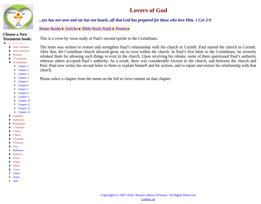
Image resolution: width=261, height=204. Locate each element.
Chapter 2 (23, 70)
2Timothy (18, 142)
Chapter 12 (24, 108)
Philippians (19, 123)
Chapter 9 (23, 96)
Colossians (19, 127)
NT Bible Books (17, 43)
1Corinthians (20, 58)
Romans (17, 54)
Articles (71, 29)
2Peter (16, 165)
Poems (121, 29)
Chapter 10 (24, 100)
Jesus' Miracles (21, 50)
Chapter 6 (23, 85)
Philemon (18, 150)
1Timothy (18, 138)
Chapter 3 (23, 73)
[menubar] (84, 29)
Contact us (148, 199)
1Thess (17, 131)
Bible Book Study (97, 29)
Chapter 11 (24, 104)
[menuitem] (44, 29)
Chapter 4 (23, 77)
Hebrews (18, 154)
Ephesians (18, 119)
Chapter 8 (23, 93)
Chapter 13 (24, 112)
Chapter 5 (23, 81)
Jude (15, 181)
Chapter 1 (23, 66)
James (16, 158)
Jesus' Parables (21, 47)
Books (56, 29)
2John (16, 173)
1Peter (16, 161)
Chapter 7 (23, 89)
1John (16, 169)
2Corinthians (20, 62)
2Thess (17, 135)
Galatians (18, 115)
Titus (16, 146)
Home (44, 29)
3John (16, 177)
